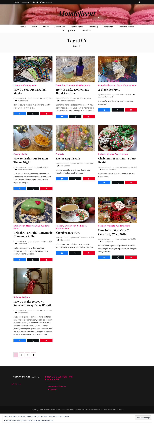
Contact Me (86, 30)
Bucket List (108, 26)
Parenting (93, 26)
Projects (17, 85)
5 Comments (65, 166)
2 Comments (23, 101)
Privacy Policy (69, 30)
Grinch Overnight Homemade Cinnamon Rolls (29, 236)
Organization (104, 85)
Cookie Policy (48, 420)
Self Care (117, 85)
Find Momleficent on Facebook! (59, 386)
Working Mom (30, 85)
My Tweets (16, 391)
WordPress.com (46, 2)
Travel (46, 26)
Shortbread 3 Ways (69, 232)
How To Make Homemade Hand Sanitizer (74, 91)
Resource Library (126, 26)
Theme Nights (77, 26)
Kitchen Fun (60, 26)
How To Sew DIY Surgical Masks (31, 91)
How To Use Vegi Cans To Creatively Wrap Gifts (116, 232)
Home (23, 26)
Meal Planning (33, 226)
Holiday (102, 154)
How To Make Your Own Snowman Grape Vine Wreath (30, 309)
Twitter (16, 2)
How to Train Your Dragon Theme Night (32, 160)
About (34, 26)
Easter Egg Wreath (69, 158)
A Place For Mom (110, 89)
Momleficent (77, 13)
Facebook (25, 2)
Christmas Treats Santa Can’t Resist (115, 160)
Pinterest (34, 2)
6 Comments (23, 320)
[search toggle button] (139, 2)
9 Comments (107, 241)
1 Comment (22, 247)
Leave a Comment (67, 101)
